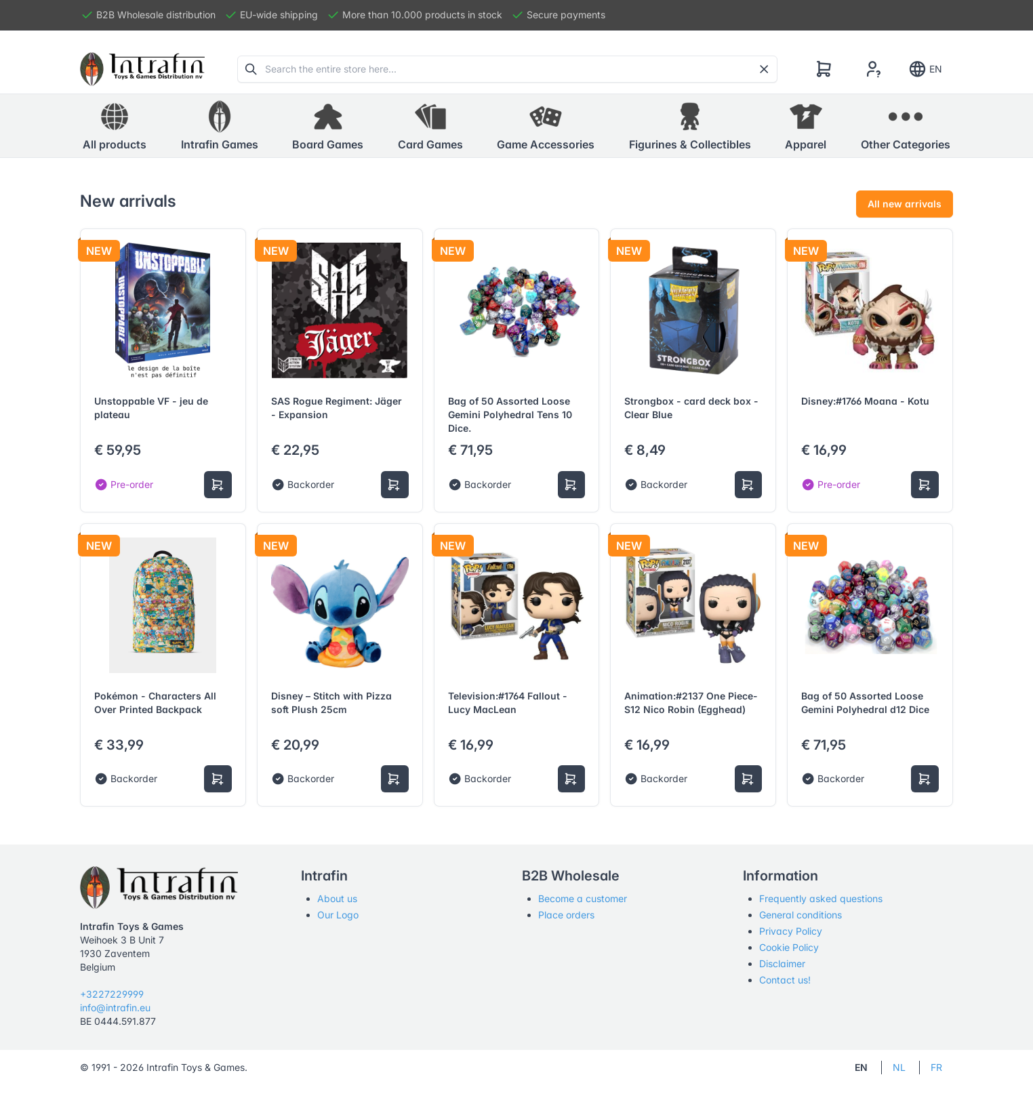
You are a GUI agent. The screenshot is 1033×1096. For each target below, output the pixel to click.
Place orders (566, 914)
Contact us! (785, 980)
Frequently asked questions (821, 898)
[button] (219, 126)
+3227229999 (112, 994)
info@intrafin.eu (115, 1007)
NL (899, 1067)
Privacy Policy (790, 931)
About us (337, 898)
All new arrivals (904, 203)
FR (936, 1067)
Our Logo (338, 914)
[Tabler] (142, 69)
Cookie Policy (789, 947)
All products (114, 125)
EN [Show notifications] (925, 69)
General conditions (800, 914)
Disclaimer (782, 963)
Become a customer (582, 898)
